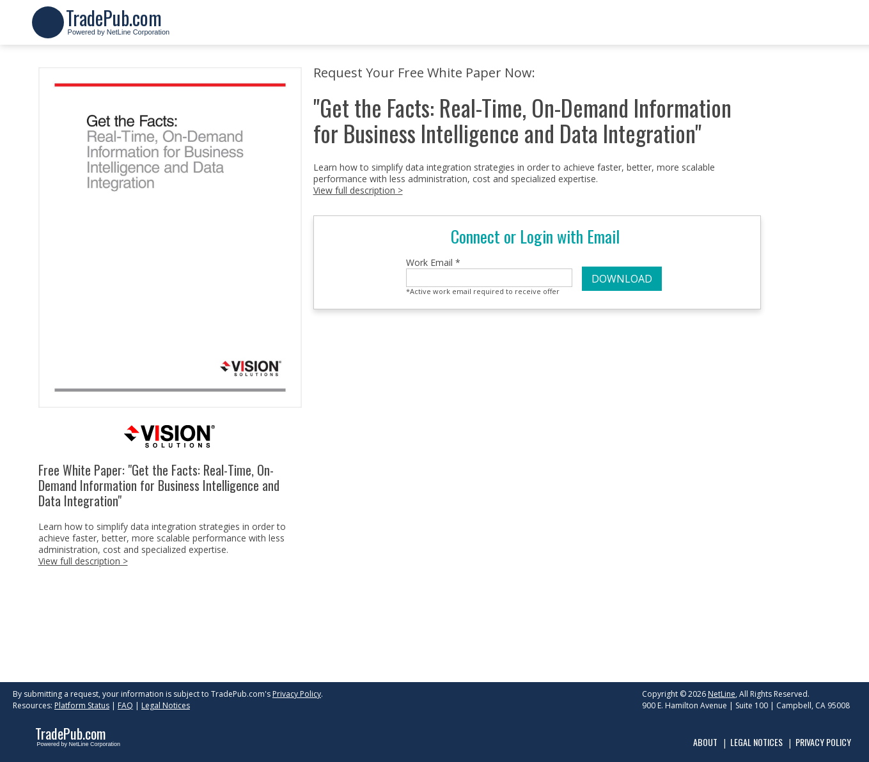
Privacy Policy (296, 693)
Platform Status (81, 705)
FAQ (125, 705)
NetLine (721, 693)
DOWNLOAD (621, 279)
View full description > (83, 561)
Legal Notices (165, 705)
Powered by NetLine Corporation (118, 28)
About (705, 742)
